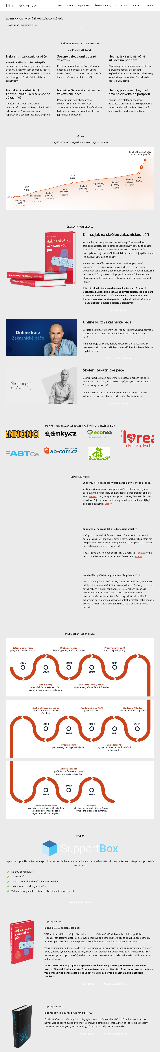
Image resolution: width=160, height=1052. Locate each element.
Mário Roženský (21, 5)
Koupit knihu (118, 310)
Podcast (136, 5)
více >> (108, 503)
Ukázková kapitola (115, 983)
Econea (92, 496)
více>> (138, 556)
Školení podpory (103, 5)
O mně (149, 5)
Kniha (70, 5)
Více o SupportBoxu (80, 901)
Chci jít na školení (118, 403)
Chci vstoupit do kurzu (118, 358)
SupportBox (84, 5)
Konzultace (121, 5)
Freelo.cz (140, 552)
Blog (59, 5)
